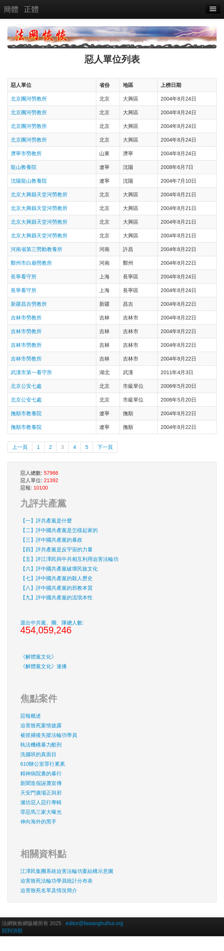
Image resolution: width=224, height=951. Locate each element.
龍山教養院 (24, 167)
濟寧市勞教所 (26, 153)
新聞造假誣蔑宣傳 (41, 783)
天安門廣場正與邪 (41, 793)
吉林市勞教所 (26, 318)
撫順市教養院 (26, 413)
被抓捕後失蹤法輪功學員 (48, 735)
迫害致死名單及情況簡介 (48, 890)
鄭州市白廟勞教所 (31, 263)
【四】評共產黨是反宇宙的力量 (56, 549)
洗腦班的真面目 (38, 754)
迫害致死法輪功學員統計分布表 (56, 881)
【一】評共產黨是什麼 (46, 521)
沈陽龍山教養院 (29, 181)
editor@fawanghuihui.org (94, 923)
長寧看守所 (24, 277)
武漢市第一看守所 (31, 372)
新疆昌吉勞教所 (29, 304)
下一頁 (105, 447)
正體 (31, 9)
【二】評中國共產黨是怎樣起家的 (59, 530)
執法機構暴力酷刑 (41, 745)
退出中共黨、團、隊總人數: (52, 627)
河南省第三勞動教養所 (36, 249)
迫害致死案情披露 (41, 725)
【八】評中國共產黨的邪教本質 (56, 588)
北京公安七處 (26, 386)
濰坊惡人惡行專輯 (41, 802)
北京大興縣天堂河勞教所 (39, 194)
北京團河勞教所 (29, 99)
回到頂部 (12, 931)
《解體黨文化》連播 (43, 666)
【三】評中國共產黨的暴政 (51, 540)
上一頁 (20, 447)
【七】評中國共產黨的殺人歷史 (56, 578)
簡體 (11, 9)
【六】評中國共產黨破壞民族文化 (59, 569)
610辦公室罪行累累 (42, 764)
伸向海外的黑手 (38, 822)
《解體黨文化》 (38, 657)
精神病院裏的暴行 (41, 773)
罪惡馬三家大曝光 (41, 812)
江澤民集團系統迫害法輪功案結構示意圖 (66, 871)
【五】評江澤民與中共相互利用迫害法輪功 (69, 559)
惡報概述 (30, 716)
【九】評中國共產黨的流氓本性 (56, 597)
